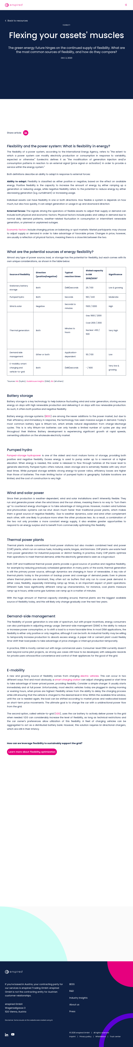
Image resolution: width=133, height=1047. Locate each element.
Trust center (115, 1036)
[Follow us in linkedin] (6, 1034)
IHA (17, 381)
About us (74, 1004)
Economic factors (17, 229)
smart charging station (68, 679)
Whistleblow (100, 1036)
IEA (52, 381)
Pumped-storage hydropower (24, 455)
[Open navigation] (126, 4)
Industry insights (78, 997)
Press (72, 1011)
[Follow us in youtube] (12, 1034)
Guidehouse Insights (35, 381)
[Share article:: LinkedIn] (25, 132)
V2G (57, 713)
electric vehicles (89, 675)
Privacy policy (86, 1036)
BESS (48, 416)
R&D (71, 990)
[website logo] (13, 5)
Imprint (72, 1036)
